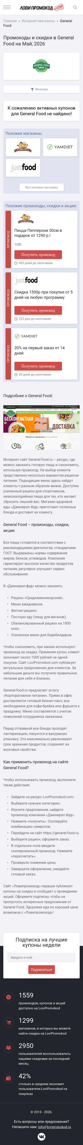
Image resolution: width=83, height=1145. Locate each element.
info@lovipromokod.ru (54, 1127)
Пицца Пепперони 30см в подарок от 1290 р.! (38, 233)
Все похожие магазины (41, 187)
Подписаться (41, 970)
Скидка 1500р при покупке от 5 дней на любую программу (43, 294)
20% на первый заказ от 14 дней (39, 350)
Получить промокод (38, 254)
